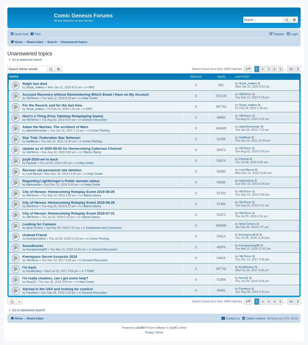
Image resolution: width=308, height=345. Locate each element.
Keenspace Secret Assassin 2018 (49, 257)
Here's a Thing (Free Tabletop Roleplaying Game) (62, 116)
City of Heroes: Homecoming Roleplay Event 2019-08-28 (68, 203)
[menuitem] (35, 34)
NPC (91, 87)
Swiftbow (32, 141)
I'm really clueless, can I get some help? (55, 278)
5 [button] (280, 69)
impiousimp (33, 184)
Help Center (90, 98)
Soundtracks (32, 246)
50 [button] (291, 69)
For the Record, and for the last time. (52, 105)
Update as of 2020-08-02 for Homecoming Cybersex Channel (72, 148)
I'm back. (29, 267)
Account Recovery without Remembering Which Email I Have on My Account (85, 94)
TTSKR (89, 271)
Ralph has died (34, 84)
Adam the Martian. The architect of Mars (55, 127)
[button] (248, 69)
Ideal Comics (34, 227)
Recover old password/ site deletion (52, 170)
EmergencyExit (36, 238)
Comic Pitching (100, 130)
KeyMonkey (33, 271)
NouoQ (31, 281)
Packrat (31, 162)
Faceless (32, 292)
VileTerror (32, 98)
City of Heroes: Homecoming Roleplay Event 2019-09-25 (68, 192)
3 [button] (269, 69)
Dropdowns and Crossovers (104, 227)
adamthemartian (36, 130)
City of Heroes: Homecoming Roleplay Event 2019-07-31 (68, 213)
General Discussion (94, 119)
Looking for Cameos (39, 224)
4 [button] (274, 69)
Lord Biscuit (33, 173)
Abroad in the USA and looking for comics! (57, 289)
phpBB (140, 327)
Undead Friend (34, 235)
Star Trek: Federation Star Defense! (51, 138)
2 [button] (263, 69)
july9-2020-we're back (40, 159)
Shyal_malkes (35, 87)
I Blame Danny (91, 152)
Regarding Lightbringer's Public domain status (61, 181)
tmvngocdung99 (36, 249)
